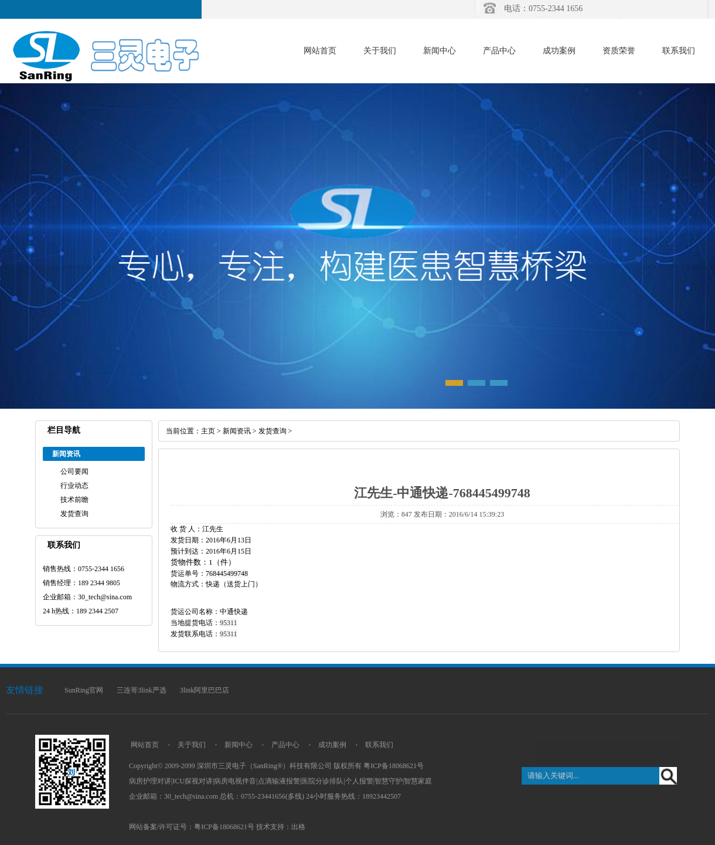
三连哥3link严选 (141, 690)
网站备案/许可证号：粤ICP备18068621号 (191, 827)
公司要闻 (74, 471)
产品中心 (499, 50)
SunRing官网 (83, 690)
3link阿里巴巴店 (205, 690)
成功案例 (559, 50)
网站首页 (320, 50)
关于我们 (379, 50)
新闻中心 (439, 50)
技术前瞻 (74, 500)
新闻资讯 (237, 431)
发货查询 (74, 514)
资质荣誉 (618, 50)
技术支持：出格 (280, 827)
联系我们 (678, 50)
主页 (208, 431)
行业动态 (74, 485)
